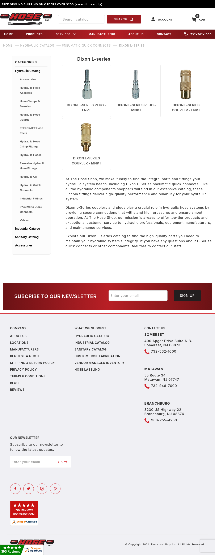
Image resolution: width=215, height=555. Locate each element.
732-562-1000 (198, 34)
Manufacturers (24, 349)
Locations (19, 342)
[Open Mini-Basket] (199, 19)
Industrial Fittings (31, 198)
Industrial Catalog (27, 228)
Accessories (28, 79)
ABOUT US (136, 34)
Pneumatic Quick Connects (31, 209)
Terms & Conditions (28, 376)
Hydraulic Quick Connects (30, 187)
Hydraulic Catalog (28, 71)
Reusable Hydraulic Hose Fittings (32, 166)
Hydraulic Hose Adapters (30, 90)
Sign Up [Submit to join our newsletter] (187, 295)
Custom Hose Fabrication (98, 356)
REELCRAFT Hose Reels (31, 130)
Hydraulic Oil (28, 176)
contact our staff (166, 246)
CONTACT (164, 34)
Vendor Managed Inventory (100, 363)
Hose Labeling (87, 369)
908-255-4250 (164, 420)
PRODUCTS (34, 34)
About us (18, 336)
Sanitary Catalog (27, 237)
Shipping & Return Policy (32, 363)
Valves (24, 220)
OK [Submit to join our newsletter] (63, 462)
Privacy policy (23, 369)
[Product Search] (81, 19)
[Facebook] (15, 488)
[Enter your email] (138, 295)
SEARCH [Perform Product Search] (124, 19)
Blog (14, 383)
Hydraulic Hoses (31, 154)
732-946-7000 (164, 386)
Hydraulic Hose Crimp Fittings (30, 144)
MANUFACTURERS (102, 34)
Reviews (17, 389)
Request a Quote (25, 356)
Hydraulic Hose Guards (30, 117)
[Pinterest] (55, 488)
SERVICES (66, 34)
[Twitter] (28, 488)
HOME (8, 34)
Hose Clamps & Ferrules (30, 103)
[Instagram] (42, 488)
